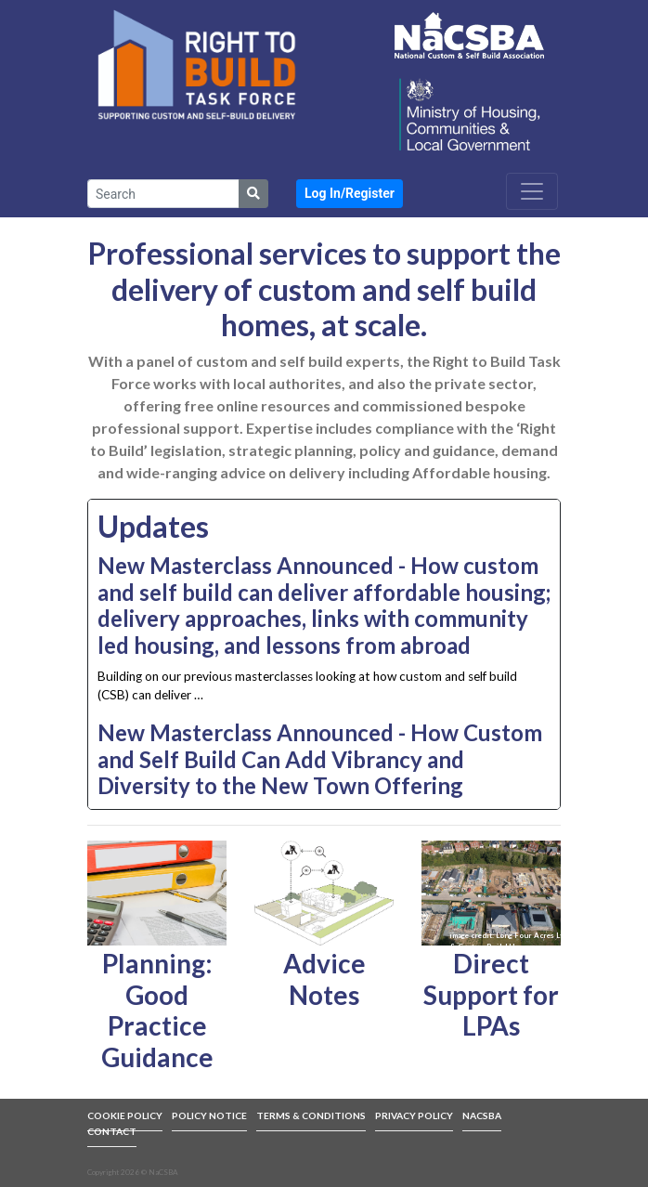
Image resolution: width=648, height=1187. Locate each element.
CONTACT (111, 1131)
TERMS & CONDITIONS (311, 1115)
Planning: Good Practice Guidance (157, 1010)
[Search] (163, 193)
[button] (349, 193)
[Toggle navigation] (532, 191)
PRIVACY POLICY (414, 1115)
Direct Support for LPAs (491, 994)
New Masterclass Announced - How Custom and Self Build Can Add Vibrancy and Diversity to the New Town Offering (319, 759)
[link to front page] (196, 63)
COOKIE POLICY (124, 1115)
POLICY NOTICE (209, 1115)
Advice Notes (324, 979)
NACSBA (481, 1115)
